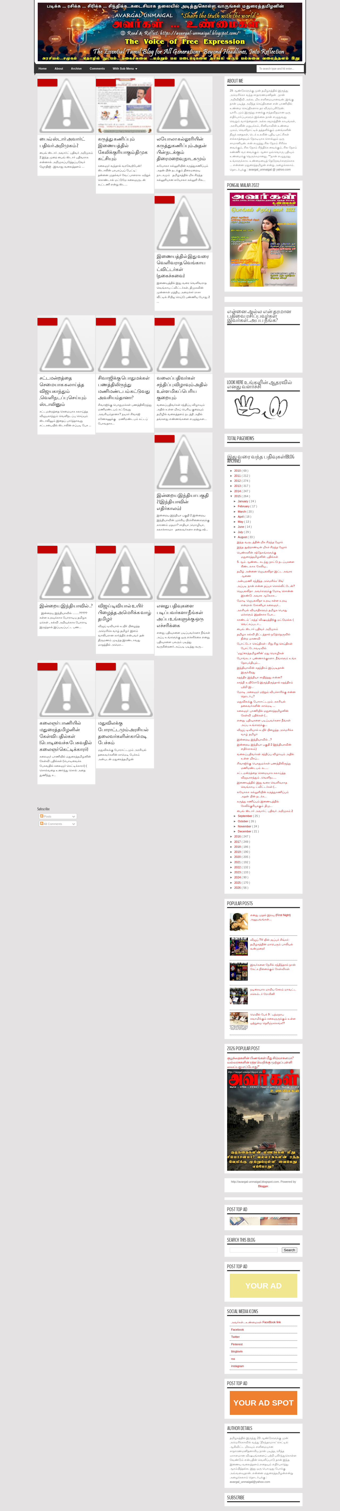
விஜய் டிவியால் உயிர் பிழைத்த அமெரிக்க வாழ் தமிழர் (124, 612)
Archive (76, 68)
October (243, 821)
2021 (238, 862)
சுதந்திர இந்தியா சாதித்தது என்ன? (259, 677)
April (241, 516)
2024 (238, 877)
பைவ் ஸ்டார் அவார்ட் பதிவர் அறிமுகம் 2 (62, 142)
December (245, 831)
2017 (238, 841)
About (59, 68)
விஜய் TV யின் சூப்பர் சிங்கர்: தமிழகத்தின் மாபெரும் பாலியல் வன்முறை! (271, 944)
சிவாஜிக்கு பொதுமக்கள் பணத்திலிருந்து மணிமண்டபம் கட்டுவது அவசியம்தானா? (124, 388)
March (242, 511)
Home (43, 68)
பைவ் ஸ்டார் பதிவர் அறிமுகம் (257, 629)
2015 (238, 496)
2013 (238, 485)
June (241, 526)
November (245, 826)
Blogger (263, 1186)
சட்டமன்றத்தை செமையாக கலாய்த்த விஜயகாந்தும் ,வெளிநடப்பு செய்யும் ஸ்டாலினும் (63, 391)
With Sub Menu (123, 68)
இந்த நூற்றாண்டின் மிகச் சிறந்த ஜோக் (262, 547)
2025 (238, 882)
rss (233, 1358)
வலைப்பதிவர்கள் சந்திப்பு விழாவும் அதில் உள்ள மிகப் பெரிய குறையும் (182, 388)
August (243, 537)
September (245, 816)
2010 (238, 470)
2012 (238, 480)
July (241, 532)
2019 (238, 851)
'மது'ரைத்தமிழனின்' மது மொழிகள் (260, 653)
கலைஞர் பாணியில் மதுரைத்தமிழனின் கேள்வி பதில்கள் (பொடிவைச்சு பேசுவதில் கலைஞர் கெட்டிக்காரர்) (66, 736)
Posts (46, 816)
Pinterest (237, 1344)
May (241, 521)
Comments (97, 68)
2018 (238, 846)
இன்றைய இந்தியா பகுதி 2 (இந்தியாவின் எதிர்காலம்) (183, 502)
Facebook (237, 1329)
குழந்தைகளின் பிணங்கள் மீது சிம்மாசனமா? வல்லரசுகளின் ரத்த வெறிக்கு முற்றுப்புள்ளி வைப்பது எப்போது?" (260, 1062)
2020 (238, 856)
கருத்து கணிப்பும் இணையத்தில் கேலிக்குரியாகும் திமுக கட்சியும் (123, 149)
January (243, 501)
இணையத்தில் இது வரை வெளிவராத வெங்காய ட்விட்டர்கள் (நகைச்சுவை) (183, 266)
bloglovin (237, 1351)
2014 (238, 491)
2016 (238, 836)
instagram (237, 1366)
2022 (238, 867)
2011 (238, 475)
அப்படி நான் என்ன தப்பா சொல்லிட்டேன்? (266, 586)
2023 (238, 872)
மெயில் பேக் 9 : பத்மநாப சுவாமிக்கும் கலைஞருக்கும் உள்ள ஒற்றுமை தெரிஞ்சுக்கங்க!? (273, 1019)
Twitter (235, 1336)
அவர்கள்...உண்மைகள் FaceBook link (256, 1322)
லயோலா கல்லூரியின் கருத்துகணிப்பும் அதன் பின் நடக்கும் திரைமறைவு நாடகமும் (181, 149)
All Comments (51, 823)
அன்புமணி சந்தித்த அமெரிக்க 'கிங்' (260, 580)
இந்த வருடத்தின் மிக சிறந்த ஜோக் (260, 542)
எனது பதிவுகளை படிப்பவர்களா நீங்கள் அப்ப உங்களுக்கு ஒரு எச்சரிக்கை (180, 616)
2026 (238, 887)
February (244, 506)
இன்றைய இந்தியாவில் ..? (66, 606)
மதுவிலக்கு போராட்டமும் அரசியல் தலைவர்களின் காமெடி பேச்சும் (123, 733)
